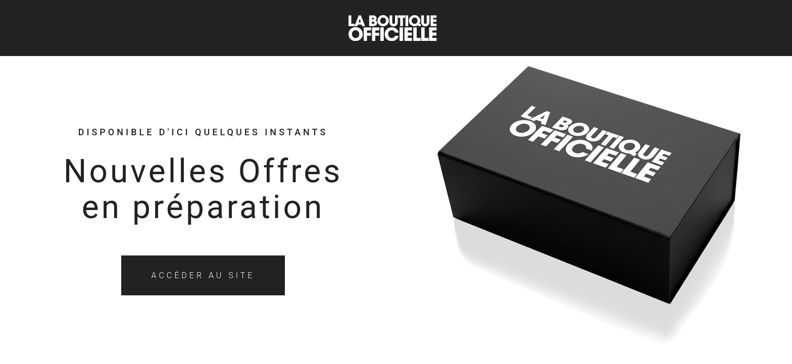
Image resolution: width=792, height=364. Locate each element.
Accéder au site (203, 275)
